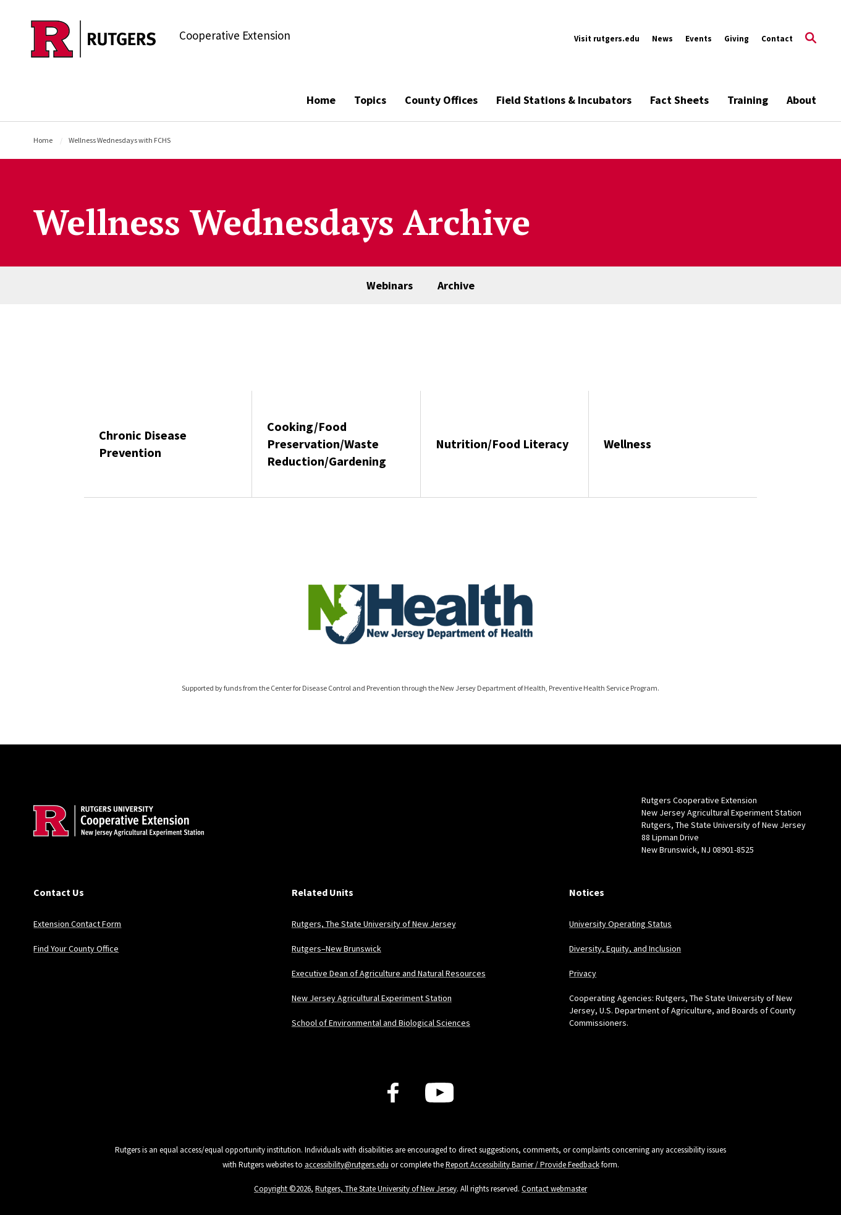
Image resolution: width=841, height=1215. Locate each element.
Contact (777, 38)
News (662, 38)
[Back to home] (115, 839)
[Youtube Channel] (439, 1092)
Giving (736, 38)
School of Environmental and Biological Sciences (381, 1022)
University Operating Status (620, 923)
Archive (456, 285)
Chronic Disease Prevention (143, 443)
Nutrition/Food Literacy (502, 443)
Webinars (389, 285)
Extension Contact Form (77, 923)
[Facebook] (393, 1092)
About (801, 100)
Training (747, 100)
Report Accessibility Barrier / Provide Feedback (522, 1164)
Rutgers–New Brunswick (336, 948)
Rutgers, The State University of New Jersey (374, 923)
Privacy (582, 973)
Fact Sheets (679, 100)
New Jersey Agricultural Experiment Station (372, 998)
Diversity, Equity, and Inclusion (625, 948)
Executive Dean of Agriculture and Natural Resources (389, 973)
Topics (370, 100)
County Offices (441, 100)
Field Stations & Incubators (564, 100)
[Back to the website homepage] (94, 39)
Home (321, 100)
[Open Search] (810, 38)
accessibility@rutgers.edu (347, 1164)
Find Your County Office (76, 948)
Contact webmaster (554, 1188)
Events (698, 38)
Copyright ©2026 (282, 1188)
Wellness (627, 443)
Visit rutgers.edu (607, 38)
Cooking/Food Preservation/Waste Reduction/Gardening (326, 444)
